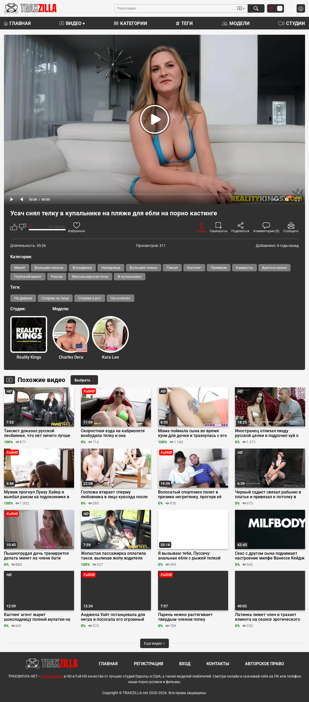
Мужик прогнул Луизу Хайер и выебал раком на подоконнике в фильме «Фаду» (36, 494)
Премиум (219, 268)
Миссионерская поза (90, 276)
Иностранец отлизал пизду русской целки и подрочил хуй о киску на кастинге (266, 433)
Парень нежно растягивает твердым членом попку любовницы (185, 617)
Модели (236, 23)
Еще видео (154, 643)
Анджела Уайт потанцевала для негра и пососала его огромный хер (113, 617)
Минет (19, 268)
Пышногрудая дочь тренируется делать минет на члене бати (36, 556)
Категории (130, 23)
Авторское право (264, 663)
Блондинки (82, 268)
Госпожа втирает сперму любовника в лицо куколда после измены (114, 494)
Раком (56, 276)
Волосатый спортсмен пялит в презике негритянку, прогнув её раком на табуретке (190, 494)
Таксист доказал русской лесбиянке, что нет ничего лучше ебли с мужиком (37, 433)
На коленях (120, 298)
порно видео (52, 676)
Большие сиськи (49, 268)
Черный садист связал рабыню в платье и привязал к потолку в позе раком (268, 494)
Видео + (72, 23)
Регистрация (148, 663)
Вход (184, 663)
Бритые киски (274, 268)
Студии (291, 23)
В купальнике (129, 276)
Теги (184, 23)
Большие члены (143, 268)
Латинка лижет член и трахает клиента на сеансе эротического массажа (267, 617)
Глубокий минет (28, 276)
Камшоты (244, 268)
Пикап (172, 268)
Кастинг (194, 268)
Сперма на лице (55, 298)
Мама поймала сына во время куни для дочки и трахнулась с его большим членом (192, 433)
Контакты (218, 663)
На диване (23, 298)
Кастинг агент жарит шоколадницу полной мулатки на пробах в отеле (37, 617)
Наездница (110, 268)
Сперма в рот (89, 298)
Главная (17, 23)
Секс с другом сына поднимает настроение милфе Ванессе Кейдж (270, 556)
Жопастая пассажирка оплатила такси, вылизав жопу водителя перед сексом (113, 556)
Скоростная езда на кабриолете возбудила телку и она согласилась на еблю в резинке (113, 433)
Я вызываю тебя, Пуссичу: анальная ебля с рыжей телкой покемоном (189, 556)
